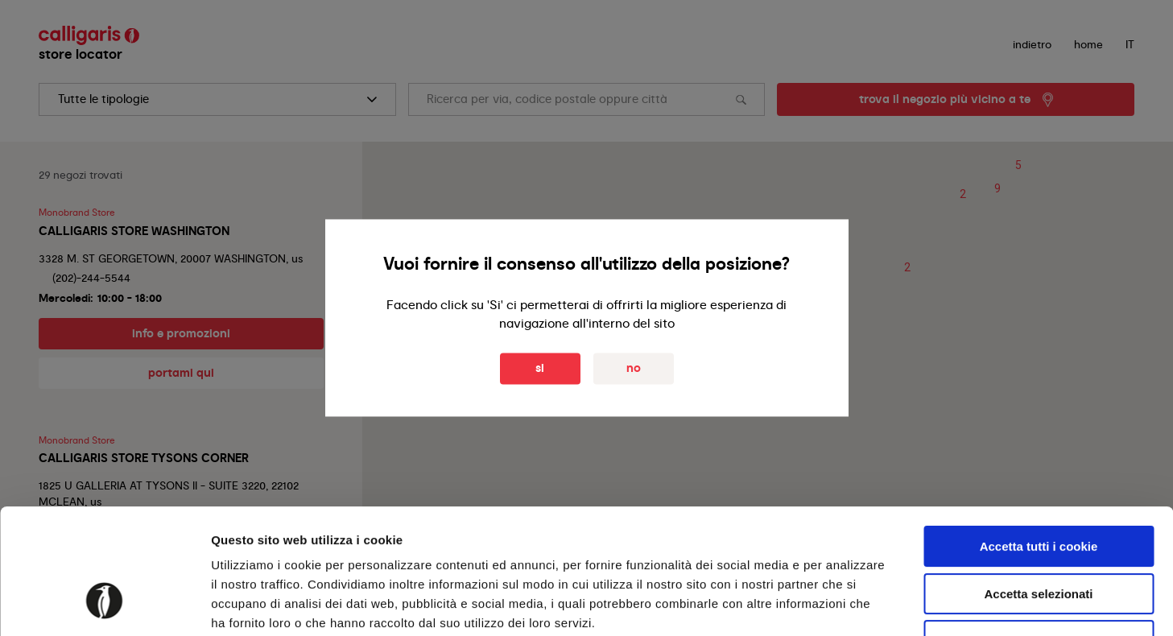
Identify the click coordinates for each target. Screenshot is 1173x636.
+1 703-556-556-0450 (107, 521)
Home (1088, 44)
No (633, 368)
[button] (963, 195)
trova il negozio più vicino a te (945, 99)
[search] (217, 99)
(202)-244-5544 (91, 277)
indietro (1032, 44)
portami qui (181, 372)
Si (539, 368)
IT (1130, 44)
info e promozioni (181, 333)
